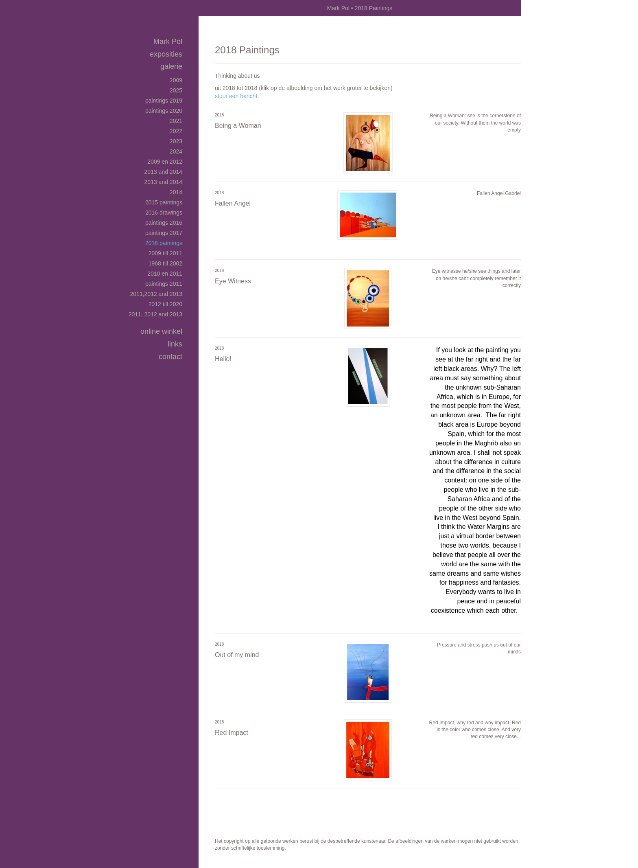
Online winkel (161, 331)
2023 (176, 141)
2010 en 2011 (164, 273)
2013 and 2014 (163, 172)
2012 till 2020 (165, 304)
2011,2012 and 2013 (156, 294)
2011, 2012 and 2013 (155, 314)
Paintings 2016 (163, 222)
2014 (176, 192)
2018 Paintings (163, 243)
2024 (176, 151)
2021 (176, 121)
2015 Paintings (163, 202)
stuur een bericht (236, 96)
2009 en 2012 (164, 161)
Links (175, 344)
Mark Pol (338, 8)
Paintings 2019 (163, 100)
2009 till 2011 (165, 253)
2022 (176, 131)
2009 (176, 80)
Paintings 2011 (163, 284)
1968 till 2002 (165, 263)
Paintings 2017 (163, 233)
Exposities (166, 54)
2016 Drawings (163, 212)
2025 (176, 90)
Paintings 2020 (163, 110)
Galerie (171, 66)
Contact (170, 357)
